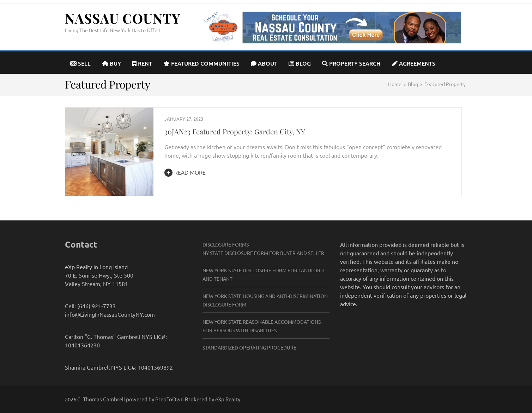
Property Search (351, 63)
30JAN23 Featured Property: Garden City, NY (234, 131)
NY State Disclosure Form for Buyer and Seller (263, 253)
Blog (300, 63)
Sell (80, 63)
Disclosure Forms (225, 244)
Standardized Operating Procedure (249, 347)
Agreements (413, 63)
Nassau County (123, 18)
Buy (111, 63)
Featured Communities (201, 63)
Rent (142, 63)
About (264, 63)
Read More (185, 172)
